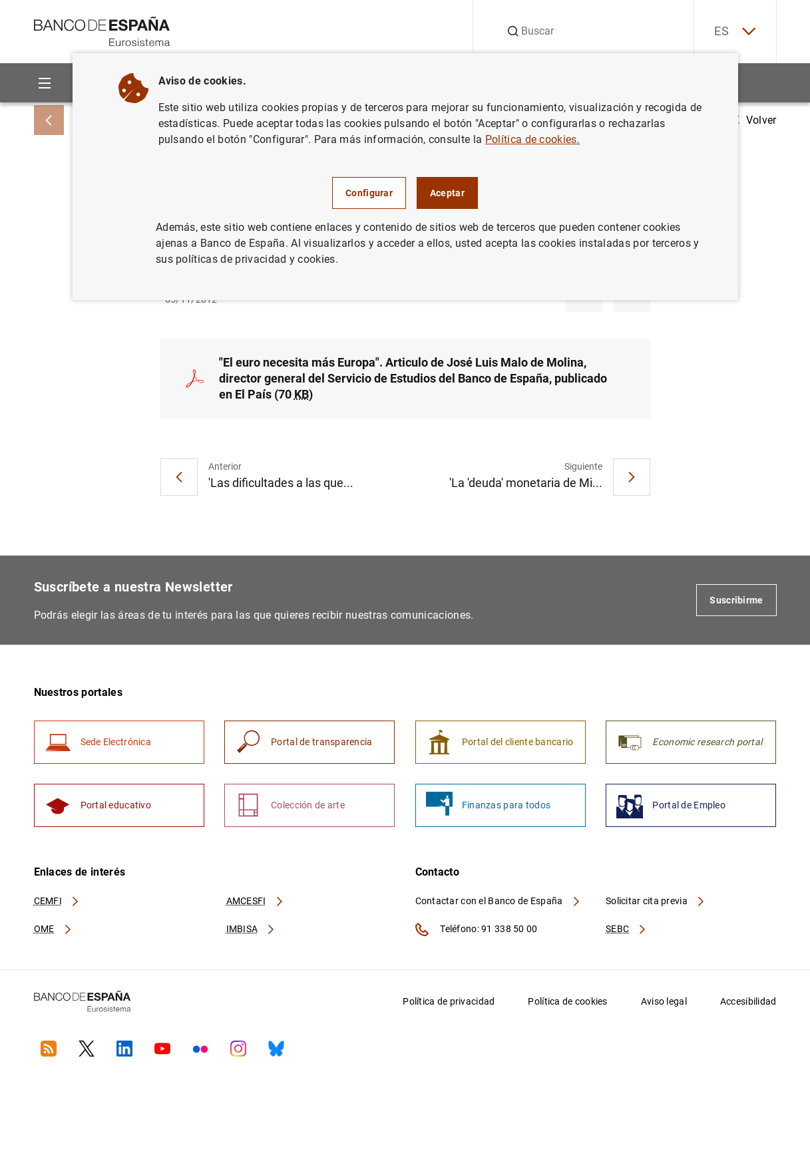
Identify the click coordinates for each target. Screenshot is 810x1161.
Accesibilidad (748, 1001)
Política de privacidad (449, 1001)
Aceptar (447, 193)
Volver (755, 120)
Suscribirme (736, 600)
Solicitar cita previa (656, 901)
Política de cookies (567, 1001)
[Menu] (45, 83)
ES (734, 31)
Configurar (369, 193)
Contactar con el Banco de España (498, 901)
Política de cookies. (532, 139)
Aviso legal (664, 1001)
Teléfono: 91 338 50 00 (476, 929)
